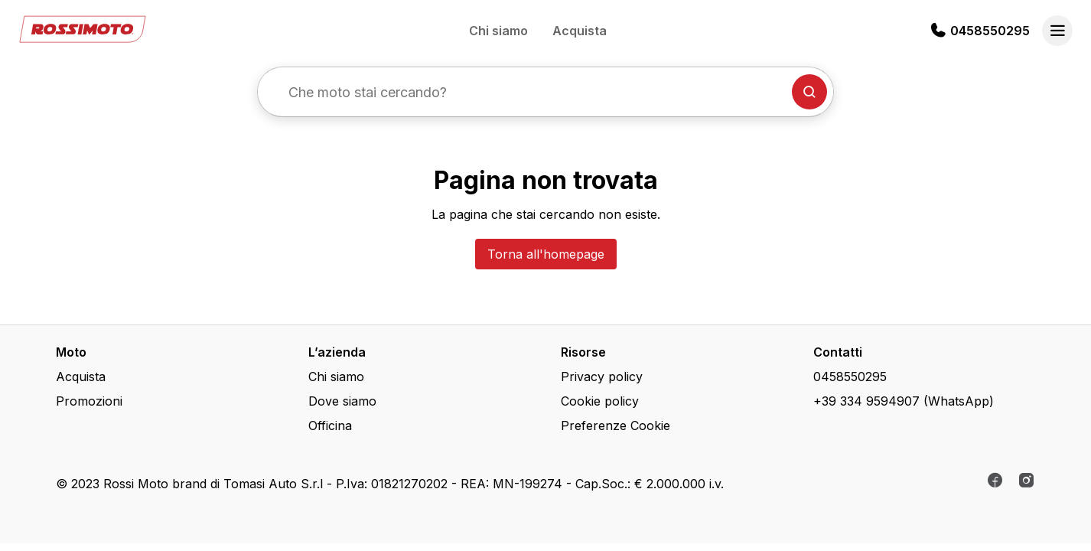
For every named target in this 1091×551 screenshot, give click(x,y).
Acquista (579, 30)
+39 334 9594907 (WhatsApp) (903, 401)
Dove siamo (342, 401)
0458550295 (990, 30)
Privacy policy (602, 376)
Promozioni (89, 401)
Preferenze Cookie (615, 425)
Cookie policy (600, 401)
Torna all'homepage (545, 254)
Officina (330, 425)
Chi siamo (498, 30)
